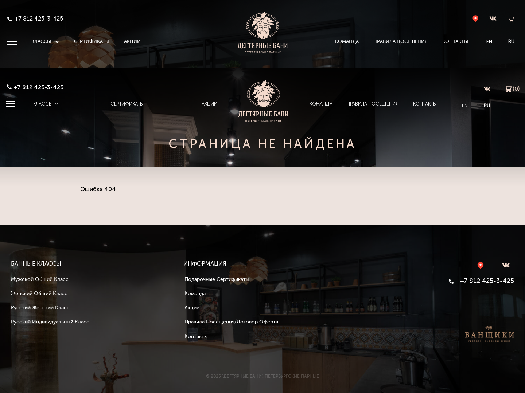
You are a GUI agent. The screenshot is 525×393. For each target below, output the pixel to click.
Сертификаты (91, 41)
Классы (45, 42)
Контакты (455, 41)
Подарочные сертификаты (216, 279)
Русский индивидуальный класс (50, 322)
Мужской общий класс (40, 279)
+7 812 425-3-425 (39, 87)
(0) (512, 87)
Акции (132, 41)
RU (511, 41)
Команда (346, 41)
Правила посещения (400, 41)
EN (489, 41)
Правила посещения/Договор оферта (231, 322)
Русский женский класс (40, 307)
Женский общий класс (39, 293)
